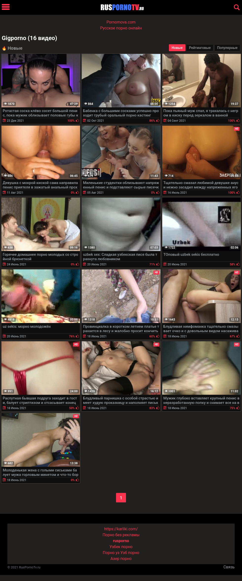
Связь (229, 567)
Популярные (227, 48)
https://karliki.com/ (121, 529)
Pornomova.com (121, 22)
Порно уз (111, 552)
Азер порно (121, 558)
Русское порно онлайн (121, 28)
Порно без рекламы (121, 535)
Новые (177, 48)
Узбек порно (121, 546)
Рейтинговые (200, 48)
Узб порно (130, 552)
